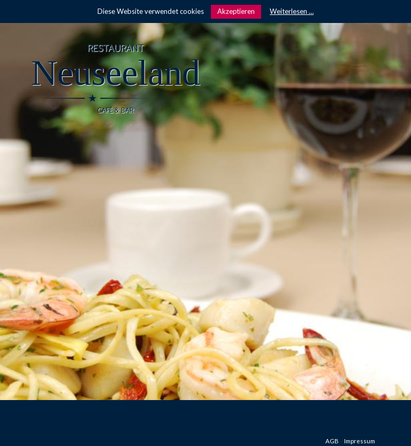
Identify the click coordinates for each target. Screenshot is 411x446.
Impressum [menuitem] (359, 440)
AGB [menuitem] (332, 440)
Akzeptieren (236, 11)
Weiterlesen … (292, 11)
